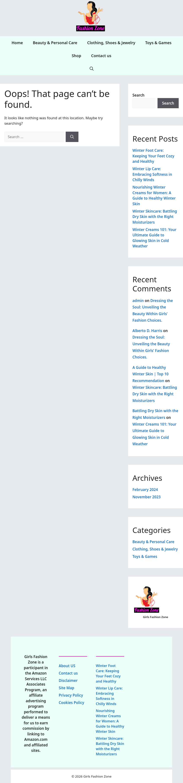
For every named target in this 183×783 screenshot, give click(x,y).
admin (138, 300)
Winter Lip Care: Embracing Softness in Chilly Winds (152, 174)
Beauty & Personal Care (55, 42)
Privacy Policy (71, 695)
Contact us (101, 55)
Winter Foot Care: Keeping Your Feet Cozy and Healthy (153, 156)
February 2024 (145, 489)
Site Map (66, 687)
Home (17, 42)
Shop (76, 55)
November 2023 (146, 496)
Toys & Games (158, 42)
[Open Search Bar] (92, 68)
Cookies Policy (71, 702)
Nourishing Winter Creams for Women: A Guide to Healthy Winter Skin (110, 721)
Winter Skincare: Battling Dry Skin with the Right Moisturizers (154, 217)
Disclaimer (68, 680)
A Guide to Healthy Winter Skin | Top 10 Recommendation (150, 374)
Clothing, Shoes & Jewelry (111, 42)
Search (138, 95)
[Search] (72, 137)
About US (67, 665)
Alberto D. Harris (147, 330)
